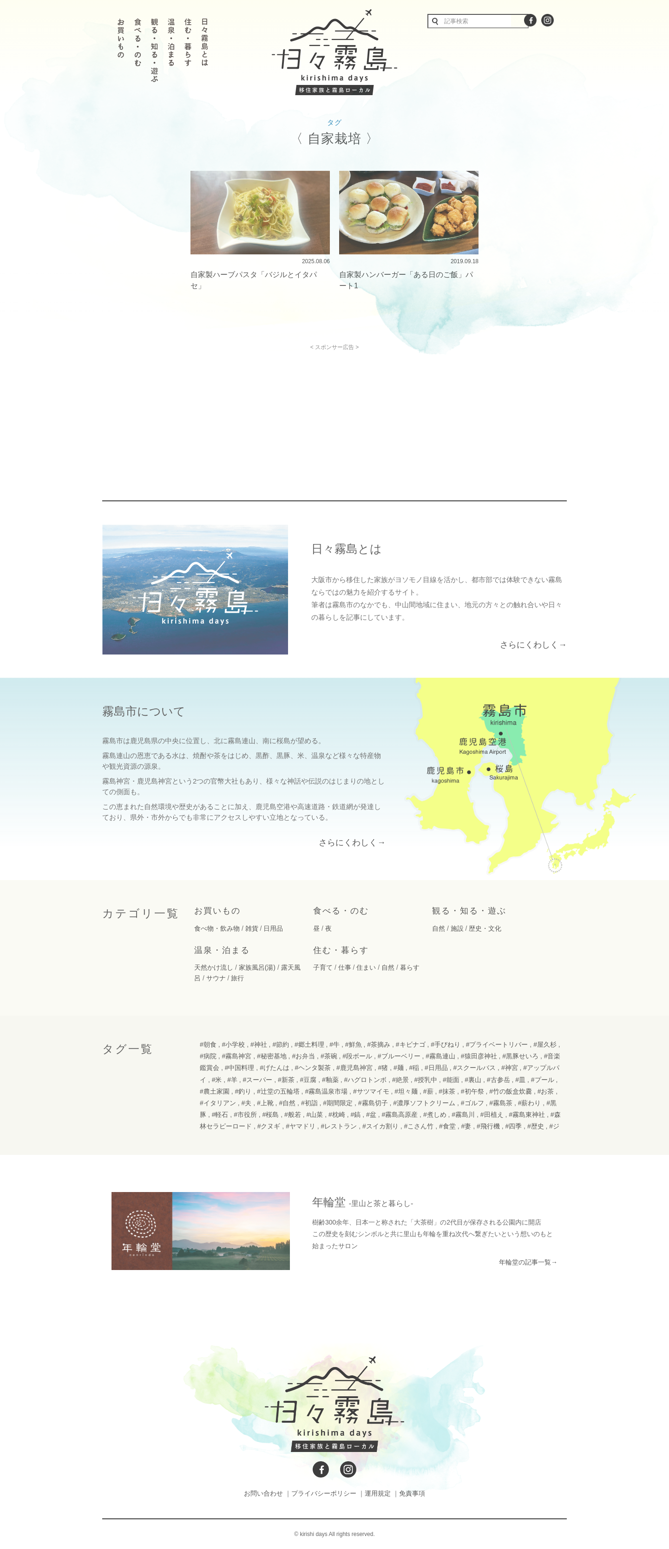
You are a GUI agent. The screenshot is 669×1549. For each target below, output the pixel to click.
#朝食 (208, 1044)
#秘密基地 (272, 1056)
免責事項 (412, 1493)
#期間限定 (338, 1103)
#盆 (371, 1114)
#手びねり (445, 1044)
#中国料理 (240, 1067)
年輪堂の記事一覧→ (528, 1262)
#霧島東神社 (527, 1114)
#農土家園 (215, 1091)
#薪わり (529, 1103)
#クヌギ (269, 1126)
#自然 (287, 1103)
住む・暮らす (341, 950)
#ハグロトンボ (365, 1079)
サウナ (216, 978)
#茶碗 (329, 1056)
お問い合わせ (263, 1493)
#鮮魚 (353, 1044)
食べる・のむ (341, 910)
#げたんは (274, 1067)
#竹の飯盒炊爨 (510, 1091)
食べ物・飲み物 (217, 928)
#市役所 (245, 1114)
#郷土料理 (309, 1044)
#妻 (466, 1126)
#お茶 (546, 1091)
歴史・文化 (485, 928)
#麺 (399, 1067)
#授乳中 (425, 1079)
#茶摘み (378, 1044)
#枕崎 (336, 1114)
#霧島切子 (373, 1103)
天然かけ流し (213, 967)
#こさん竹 (419, 1126)
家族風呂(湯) (257, 967)
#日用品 (436, 1067)
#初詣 (309, 1103)
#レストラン (339, 1126)
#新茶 (286, 1079)
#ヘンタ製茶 (313, 1067)
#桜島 (270, 1114)
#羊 (232, 1079)
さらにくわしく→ (533, 644)
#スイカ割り (380, 1126)
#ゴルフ (472, 1103)
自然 (438, 928)
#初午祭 (472, 1091)
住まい (366, 967)
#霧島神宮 (236, 1056)
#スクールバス (474, 1067)
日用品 (273, 928)
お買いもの (217, 910)
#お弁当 (303, 1056)
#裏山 (473, 1079)
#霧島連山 (440, 1056)
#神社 (258, 1044)
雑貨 (251, 928)
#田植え (492, 1114)
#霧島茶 (500, 1103)
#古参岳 (498, 1079)
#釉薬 (330, 1079)
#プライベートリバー (497, 1044)
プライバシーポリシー (323, 1493)
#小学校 (233, 1044)
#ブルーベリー (399, 1056)
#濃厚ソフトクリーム (424, 1103)
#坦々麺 (406, 1091)
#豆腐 (308, 1079)
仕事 (344, 967)
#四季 (513, 1126)
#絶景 (400, 1079)
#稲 (414, 1067)
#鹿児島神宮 (354, 1067)
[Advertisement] (254, 415)
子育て (323, 967)
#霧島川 (463, 1114)
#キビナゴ (411, 1044)
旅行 (237, 978)
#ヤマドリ (300, 1126)
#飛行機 (488, 1126)
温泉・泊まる (222, 950)
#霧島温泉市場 (326, 1091)
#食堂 (447, 1126)
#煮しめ (434, 1114)
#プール (542, 1079)
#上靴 (265, 1103)
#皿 (520, 1079)
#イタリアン (218, 1103)
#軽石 (220, 1114)
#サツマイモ (371, 1091)
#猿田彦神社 (479, 1056)
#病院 (208, 1056)
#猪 (383, 1067)
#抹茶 (447, 1091)
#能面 (451, 1079)
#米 (217, 1079)
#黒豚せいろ (520, 1056)
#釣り (243, 1091)
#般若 (292, 1114)
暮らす (410, 967)
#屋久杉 (545, 1044)
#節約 (280, 1044)
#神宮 (509, 1067)
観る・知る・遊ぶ (469, 910)
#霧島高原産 (399, 1114)
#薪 (428, 1091)
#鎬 (355, 1114)
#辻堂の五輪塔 (278, 1091)
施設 (457, 928)
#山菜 (315, 1114)
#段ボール (357, 1056)
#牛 (334, 1044)
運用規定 (378, 1493)
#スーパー (258, 1079)
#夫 (246, 1103)
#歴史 (535, 1126)
